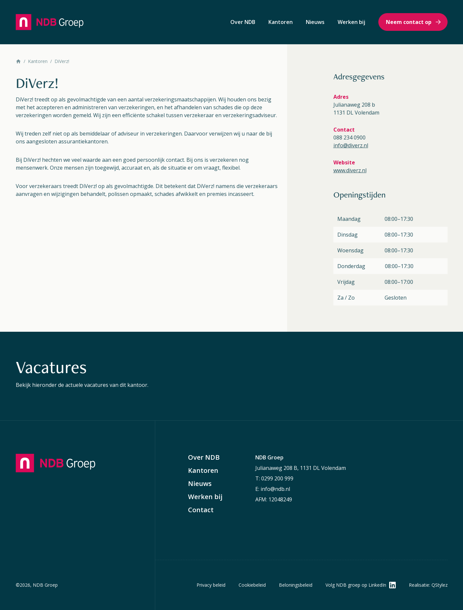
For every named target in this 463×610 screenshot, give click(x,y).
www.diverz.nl (350, 170)
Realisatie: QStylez (428, 585)
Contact (201, 510)
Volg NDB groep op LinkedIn (356, 585)
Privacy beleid (211, 585)
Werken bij (351, 22)
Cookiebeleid (252, 585)
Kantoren (280, 22)
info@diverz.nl (350, 145)
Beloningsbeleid (295, 585)
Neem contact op (408, 22)
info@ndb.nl (275, 489)
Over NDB (242, 22)
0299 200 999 (277, 478)
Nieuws (315, 22)
